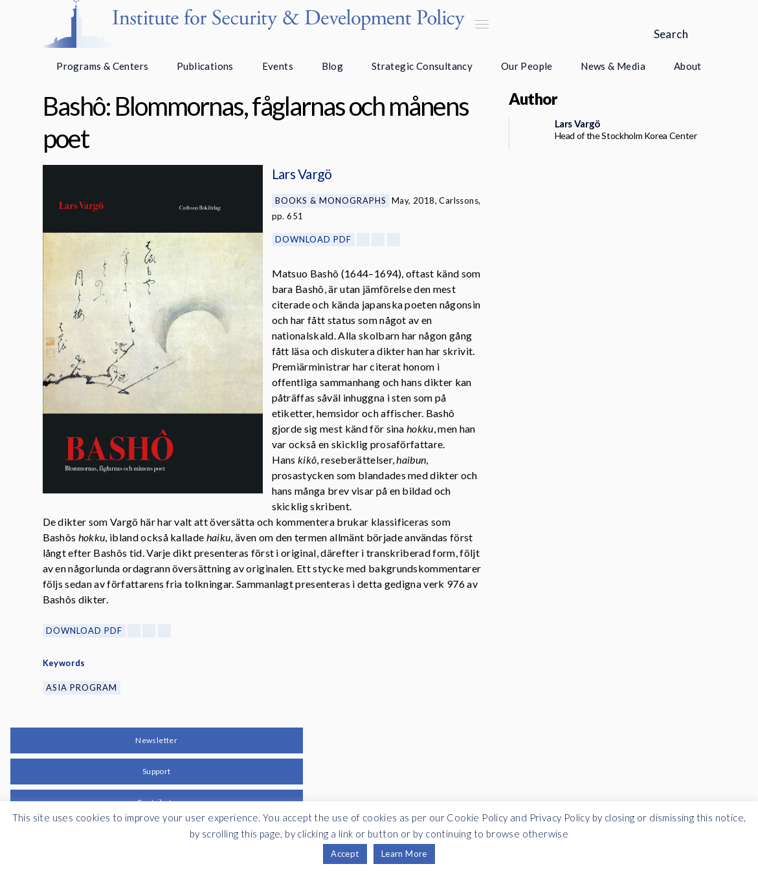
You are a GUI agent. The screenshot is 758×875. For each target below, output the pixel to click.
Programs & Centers (102, 66)
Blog (333, 66)
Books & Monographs (330, 200)
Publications (205, 66)
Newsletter (156, 740)
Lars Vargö (302, 174)
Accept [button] (345, 853)
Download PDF (313, 239)
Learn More (404, 853)
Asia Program (81, 687)
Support (156, 771)
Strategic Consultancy (422, 66)
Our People (527, 66)
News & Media (613, 66)
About (688, 66)
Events (277, 66)
